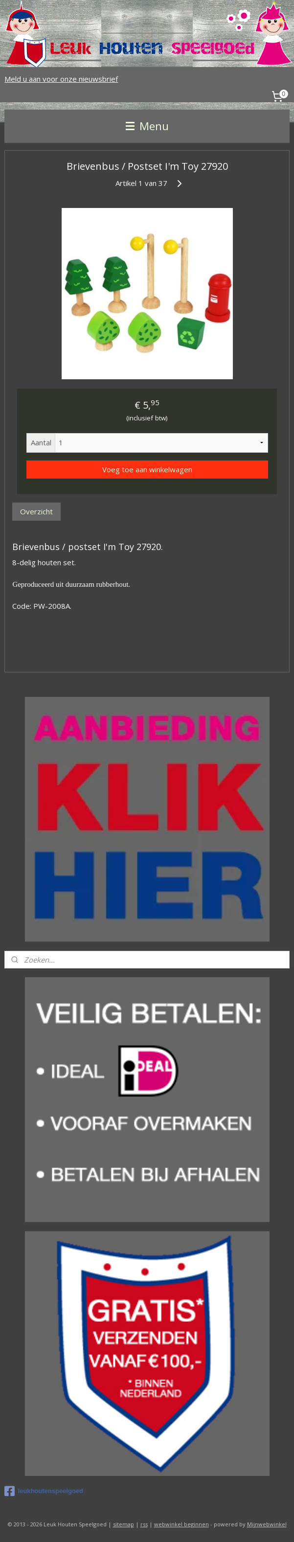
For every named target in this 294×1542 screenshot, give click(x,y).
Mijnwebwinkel (267, 1524)
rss (144, 1524)
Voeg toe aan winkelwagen (147, 469)
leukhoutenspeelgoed (43, 1491)
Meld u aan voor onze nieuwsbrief (61, 79)
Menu (147, 126)
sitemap (123, 1524)
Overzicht (36, 511)
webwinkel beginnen (181, 1524)
